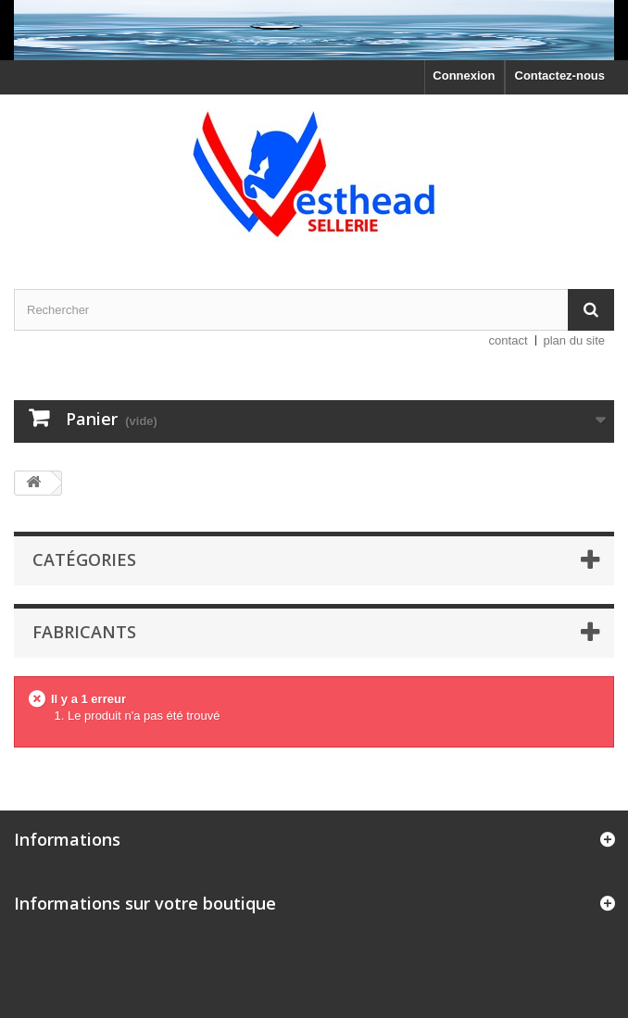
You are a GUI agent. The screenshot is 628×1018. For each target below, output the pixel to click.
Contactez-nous (560, 75)
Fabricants (84, 632)
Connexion (464, 75)
